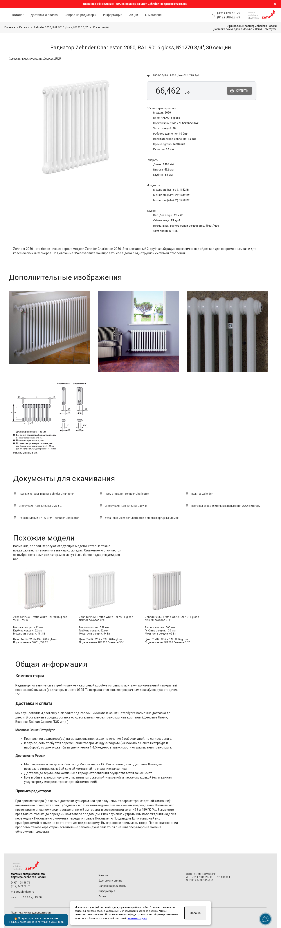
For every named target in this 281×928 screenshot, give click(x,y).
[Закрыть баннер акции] (274, 4)
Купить (239, 91)
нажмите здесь (137, 918)
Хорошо (195, 913)
